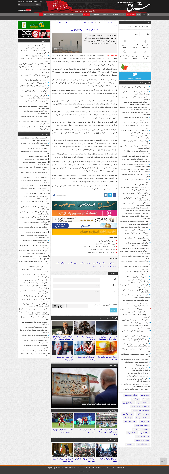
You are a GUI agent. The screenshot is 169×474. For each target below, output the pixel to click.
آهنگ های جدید (132, 433)
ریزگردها (82, 263)
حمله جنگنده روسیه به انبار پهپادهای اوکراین (33, 64)
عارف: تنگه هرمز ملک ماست (139, 185)
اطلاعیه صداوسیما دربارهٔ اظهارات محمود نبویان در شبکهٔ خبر (137, 326)
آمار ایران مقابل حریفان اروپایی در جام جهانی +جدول (62, 430)
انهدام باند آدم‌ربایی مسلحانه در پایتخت (85, 358)
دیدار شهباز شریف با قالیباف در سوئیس (107, 460)
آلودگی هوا (111, 263)
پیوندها (46, 14)
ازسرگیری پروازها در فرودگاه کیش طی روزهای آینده (34, 228)
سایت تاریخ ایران (128, 403)
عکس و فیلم (59, 14)
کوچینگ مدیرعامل (130, 421)
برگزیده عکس (112, 440)
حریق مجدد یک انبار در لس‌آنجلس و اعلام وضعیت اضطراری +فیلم (35, 236)
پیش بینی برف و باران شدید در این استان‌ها (101, 252)
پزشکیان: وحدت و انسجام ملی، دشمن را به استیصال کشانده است (135, 204)
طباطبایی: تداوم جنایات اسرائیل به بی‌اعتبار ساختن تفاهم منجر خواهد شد (135, 165)
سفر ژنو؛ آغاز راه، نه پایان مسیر (138, 312)
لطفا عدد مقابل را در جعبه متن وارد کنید (105, 305)
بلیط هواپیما (145, 395)
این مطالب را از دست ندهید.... (107, 318)
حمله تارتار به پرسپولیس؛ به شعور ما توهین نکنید (34, 354)
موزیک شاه (135, 399)
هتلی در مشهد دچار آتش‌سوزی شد (36, 327)
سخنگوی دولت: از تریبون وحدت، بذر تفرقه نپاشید (135, 262)
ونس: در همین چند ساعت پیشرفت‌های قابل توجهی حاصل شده (34, 107)
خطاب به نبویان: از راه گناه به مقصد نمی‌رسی (134, 309)
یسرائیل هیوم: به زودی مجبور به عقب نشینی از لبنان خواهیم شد (34, 276)
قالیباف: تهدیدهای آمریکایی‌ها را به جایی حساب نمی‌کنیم (136, 118)
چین (94, 266)
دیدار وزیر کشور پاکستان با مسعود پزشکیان (134, 336)
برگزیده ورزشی (112, 411)
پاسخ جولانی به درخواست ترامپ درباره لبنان (33, 177)
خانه (149, 14)
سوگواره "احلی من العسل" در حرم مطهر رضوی (84, 460)
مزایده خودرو (128, 417)
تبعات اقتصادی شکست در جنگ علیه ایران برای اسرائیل (35, 208)
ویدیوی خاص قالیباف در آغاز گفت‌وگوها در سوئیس (98, 404)
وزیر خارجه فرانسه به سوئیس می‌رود (36, 280)
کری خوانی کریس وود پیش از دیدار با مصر (34, 296)
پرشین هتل (129, 444)
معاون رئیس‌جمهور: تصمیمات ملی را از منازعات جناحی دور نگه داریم (137, 244)
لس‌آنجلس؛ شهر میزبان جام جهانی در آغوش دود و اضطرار (107, 338)
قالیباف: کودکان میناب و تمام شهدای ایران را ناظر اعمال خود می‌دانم (135, 286)
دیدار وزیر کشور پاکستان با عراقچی (137, 376)
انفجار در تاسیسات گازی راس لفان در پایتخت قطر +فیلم (34, 168)
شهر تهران (101, 266)
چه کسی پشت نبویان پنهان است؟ (137, 277)
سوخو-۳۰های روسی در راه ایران (37, 45)
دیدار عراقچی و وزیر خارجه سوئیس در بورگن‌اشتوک (137, 239)
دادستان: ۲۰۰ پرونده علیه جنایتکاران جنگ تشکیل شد (136, 126)
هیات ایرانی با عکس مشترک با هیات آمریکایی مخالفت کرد (137, 137)
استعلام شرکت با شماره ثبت (140, 406)
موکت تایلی (145, 433)
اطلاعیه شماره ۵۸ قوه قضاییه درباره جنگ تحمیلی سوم (136, 267)
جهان (138, 14)
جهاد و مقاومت (94, 14)
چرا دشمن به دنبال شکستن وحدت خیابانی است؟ (136, 332)
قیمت (148, 22)
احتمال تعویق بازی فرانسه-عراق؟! (37, 253)
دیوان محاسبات (72, 263)
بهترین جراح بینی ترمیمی (141, 429)
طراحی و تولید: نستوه (84, 471)
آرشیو (36, 1)
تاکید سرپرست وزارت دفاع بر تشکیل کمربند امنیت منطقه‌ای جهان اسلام (34, 139)
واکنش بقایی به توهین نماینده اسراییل (136, 362)
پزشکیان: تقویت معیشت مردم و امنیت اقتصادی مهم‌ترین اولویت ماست (137, 103)
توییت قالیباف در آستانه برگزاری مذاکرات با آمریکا (135, 142)
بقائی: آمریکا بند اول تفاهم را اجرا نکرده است (134, 221)
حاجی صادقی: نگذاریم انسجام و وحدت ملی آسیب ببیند (135, 217)
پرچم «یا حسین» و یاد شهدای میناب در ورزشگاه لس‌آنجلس (36, 163)
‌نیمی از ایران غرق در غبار (107, 241)
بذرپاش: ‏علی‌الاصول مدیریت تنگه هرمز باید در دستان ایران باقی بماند (135, 296)
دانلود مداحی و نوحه (142, 417)
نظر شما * (113, 291)
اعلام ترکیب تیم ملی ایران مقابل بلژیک (35, 283)
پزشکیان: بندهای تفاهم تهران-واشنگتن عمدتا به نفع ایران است (135, 252)
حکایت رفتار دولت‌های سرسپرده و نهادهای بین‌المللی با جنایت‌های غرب (136, 369)
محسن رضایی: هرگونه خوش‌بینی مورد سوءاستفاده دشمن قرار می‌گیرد (137, 281)
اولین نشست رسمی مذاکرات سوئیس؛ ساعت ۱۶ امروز (135, 234)
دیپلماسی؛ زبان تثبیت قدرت (139, 323)
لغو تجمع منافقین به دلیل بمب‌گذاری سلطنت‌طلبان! (137, 272)
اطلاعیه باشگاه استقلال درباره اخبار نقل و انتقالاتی (35, 346)
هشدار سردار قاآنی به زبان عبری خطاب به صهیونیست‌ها (136, 88)
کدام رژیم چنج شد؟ (142, 365)
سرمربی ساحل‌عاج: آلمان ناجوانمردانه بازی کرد (35, 117)
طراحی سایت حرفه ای (142, 440)
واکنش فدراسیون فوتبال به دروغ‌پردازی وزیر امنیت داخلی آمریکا (107, 432)
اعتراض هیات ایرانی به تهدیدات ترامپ (136, 123)
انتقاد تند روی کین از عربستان (37, 148)
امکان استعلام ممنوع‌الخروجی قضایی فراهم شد (135, 355)
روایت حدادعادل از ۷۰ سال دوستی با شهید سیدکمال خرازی (136, 291)
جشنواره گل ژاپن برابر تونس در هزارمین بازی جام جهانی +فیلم (34, 122)
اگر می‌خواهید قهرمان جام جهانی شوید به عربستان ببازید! (35, 128)
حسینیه (86, 14)
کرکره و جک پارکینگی (142, 425)
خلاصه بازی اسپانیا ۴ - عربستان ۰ (36, 232)
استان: (148, 34)
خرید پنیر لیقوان (128, 414)
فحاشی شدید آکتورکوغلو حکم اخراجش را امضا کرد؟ (34, 262)
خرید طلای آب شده (143, 436)
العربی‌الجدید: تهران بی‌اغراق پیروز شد (35, 80)
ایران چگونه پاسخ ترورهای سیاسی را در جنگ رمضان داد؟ (135, 113)
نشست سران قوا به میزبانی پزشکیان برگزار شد (136, 350)
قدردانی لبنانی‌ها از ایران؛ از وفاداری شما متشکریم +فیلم (35, 92)
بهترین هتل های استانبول (140, 410)
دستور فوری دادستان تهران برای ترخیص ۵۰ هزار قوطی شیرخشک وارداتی (135, 385)
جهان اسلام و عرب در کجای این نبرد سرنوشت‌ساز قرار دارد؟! (138, 380)
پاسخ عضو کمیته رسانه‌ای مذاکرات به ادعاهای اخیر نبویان (135, 316)
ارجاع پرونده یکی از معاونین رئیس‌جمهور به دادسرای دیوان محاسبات (136, 194)
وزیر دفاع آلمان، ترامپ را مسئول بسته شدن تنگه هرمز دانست (34, 213)
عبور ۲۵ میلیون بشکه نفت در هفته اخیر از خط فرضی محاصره (35, 292)
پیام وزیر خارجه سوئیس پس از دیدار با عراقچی (137, 180)
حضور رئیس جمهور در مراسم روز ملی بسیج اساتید (63, 460)
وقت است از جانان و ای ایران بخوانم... (35, 159)
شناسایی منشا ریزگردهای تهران (84, 30)
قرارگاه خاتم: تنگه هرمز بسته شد (138, 373)
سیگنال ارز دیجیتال (131, 395)
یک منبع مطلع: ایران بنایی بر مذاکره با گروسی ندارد (137, 152)
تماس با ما (29, 1)
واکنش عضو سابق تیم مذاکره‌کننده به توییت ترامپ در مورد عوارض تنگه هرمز (135, 132)
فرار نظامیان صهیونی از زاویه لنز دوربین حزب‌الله (36, 223)
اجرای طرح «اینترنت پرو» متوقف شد (136, 213)
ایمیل (114, 285)
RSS (42, 1)
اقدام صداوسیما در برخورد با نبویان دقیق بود (134, 320)
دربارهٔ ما (21, 1)
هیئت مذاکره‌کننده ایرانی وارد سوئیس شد (135, 300)
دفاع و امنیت (104, 14)
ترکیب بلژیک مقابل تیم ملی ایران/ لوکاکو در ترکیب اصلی (34, 270)
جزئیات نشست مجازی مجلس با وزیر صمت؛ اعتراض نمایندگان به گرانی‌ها (135, 188)
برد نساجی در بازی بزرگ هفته (38, 267)
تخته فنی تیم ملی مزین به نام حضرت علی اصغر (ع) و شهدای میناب (34, 257)
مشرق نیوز (133, 6)
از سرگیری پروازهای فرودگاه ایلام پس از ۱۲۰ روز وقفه (34, 181)
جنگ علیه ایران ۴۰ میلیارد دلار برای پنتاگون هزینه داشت (34, 189)
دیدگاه (52, 14)
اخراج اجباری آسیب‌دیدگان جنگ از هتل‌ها (85, 338)
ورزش (123, 14)
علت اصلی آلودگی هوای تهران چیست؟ (103, 249)
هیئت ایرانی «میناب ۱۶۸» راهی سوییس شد (134, 359)
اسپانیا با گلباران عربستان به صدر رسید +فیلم (85, 430)
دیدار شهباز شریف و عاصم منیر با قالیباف (135, 156)
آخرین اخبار (45, 134)
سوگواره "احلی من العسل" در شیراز (36, 193)
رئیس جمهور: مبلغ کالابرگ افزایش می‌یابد (135, 248)
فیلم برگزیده (113, 365)
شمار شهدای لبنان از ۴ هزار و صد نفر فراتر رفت (35, 202)
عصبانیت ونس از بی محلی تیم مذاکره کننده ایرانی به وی (34, 70)
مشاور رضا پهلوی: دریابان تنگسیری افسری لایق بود (136, 257)
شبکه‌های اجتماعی (115, 14)
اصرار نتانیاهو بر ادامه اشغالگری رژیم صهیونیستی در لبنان (36, 341)
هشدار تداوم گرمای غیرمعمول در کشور (107, 358)
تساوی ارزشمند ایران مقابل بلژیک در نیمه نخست (35, 173)
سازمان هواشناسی (60, 263)
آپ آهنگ (146, 399)
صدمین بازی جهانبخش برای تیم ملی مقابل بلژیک (34, 152)
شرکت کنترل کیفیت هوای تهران (96, 263)
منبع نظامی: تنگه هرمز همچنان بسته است (134, 227)
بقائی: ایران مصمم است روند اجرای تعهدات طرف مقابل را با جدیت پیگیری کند (135, 170)
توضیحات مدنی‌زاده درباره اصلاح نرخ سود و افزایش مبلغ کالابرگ (63, 338)
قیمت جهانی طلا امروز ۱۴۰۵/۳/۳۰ (137, 26)
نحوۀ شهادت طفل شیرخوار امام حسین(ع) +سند (35, 318)
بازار (41, 14)
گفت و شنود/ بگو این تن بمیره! (138, 306)
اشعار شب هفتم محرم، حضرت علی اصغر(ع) (33, 67)
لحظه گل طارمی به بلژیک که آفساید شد (34, 185)
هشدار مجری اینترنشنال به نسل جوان (136, 230)
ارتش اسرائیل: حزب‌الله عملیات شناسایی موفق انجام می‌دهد (35, 197)
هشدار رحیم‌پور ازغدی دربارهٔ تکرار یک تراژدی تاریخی (135, 175)
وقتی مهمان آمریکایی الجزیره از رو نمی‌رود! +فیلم (35, 102)
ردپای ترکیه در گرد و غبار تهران (105, 244)
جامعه (72, 14)
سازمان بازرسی (111, 266)
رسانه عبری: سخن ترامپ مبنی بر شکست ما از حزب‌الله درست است (34, 286)
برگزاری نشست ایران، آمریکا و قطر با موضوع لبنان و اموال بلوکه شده (135, 160)
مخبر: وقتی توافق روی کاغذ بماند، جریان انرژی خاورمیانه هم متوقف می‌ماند (136, 340)
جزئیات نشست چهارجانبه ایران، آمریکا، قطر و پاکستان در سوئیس (135, 147)
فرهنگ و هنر (79, 14)
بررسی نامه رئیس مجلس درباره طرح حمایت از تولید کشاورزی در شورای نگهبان (135, 108)
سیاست (144, 14)
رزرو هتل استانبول (143, 414)
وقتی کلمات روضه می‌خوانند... (138, 224)
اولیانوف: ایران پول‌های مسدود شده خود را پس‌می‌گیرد (35, 323)
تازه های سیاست (145, 83)
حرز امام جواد (144, 421)
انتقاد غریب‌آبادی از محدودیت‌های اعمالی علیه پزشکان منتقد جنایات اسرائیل (136, 345)
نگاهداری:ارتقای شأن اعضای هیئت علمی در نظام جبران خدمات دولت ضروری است (135, 209)
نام (115, 279)
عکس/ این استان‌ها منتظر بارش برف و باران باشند (99, 246)
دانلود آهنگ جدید (143, 403)
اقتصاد (66, 14)
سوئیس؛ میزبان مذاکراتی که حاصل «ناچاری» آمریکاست (135, 98)
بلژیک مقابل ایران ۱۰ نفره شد (38, 156)
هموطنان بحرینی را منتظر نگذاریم (137, 303)
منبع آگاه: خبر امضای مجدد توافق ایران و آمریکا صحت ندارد (136, 199)
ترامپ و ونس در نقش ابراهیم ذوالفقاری (135, 389)
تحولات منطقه (131, 14)
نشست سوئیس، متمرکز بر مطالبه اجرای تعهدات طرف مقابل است (136, 93)
